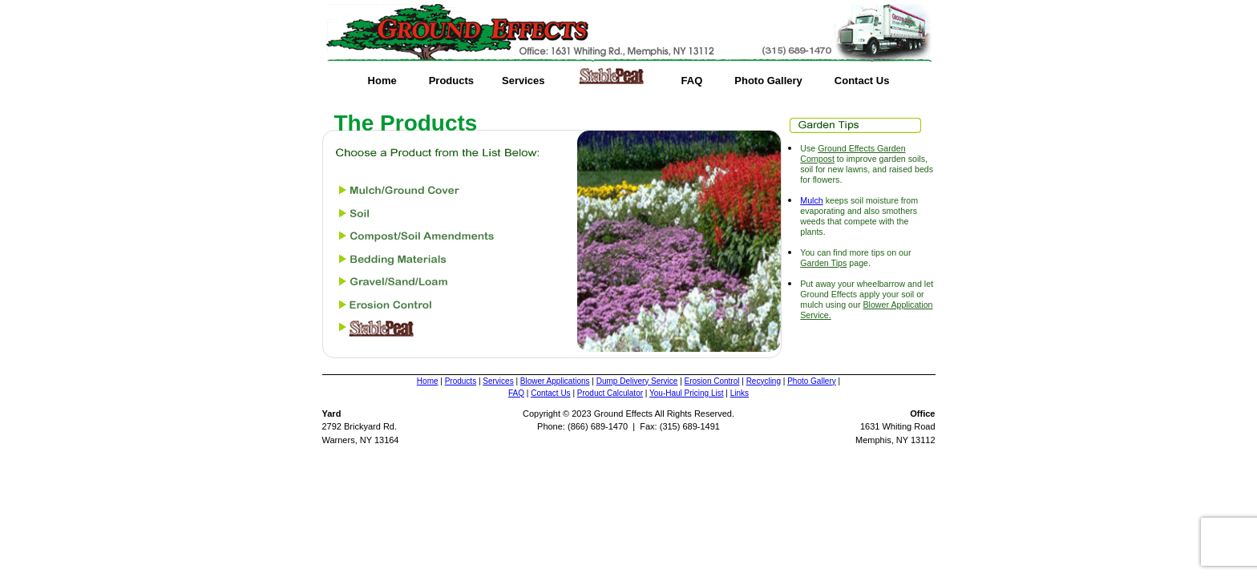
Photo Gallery (768, 81)
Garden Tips (823, 263)
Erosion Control (712, 381)
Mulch (811, 200)
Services (523, 81)
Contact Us (862, 81)
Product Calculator (610, 393)
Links (739, 393)
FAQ (692, 81)
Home (382, 81)
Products (451, 81)
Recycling (763, 381)
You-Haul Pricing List (686, 393)
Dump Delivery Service (637, 381)
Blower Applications (555, 381)
